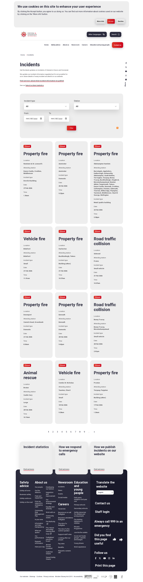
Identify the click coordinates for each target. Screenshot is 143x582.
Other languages (94, 34)
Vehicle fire (34, 239)
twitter (100, 558)
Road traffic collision (105, 241)
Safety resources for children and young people (80, 514)
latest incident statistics (35, 85)
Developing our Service (50, 488)
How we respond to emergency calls (39, 504)
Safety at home (25, 490)
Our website (24, 576)
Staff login (102, 512)
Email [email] (126, 71)
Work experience (80, 547)
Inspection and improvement (50, 494)
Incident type (29, 101)
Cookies (39, 576)
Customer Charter (49, 553)
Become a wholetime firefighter (65, 518)
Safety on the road (26, 502)
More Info (100, 21)
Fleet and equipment (38, 497)
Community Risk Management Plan (39, 513)
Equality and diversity (50, 508)
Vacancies (61, 509)
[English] (105, 492)
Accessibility (78, 576)
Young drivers (79, 543)
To (50, 113)
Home (46, 45)
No (121, 540)
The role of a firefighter (62, 524)
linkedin (113, 558)
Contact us (117, 45)
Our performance (39, 537)
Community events (50, 517)
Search (113, 34)
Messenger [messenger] (126, 80)
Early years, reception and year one (80, 499)
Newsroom (75, 45)
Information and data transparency (39, 525)
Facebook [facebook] (126, 63)
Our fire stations (38, 491)
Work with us (50, 512)
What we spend (38, 531)
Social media (62, 497)
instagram (109, 558)
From (26, 113)
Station (77, 101)
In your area (39, 519)
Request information (39, 542)
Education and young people (100, 45)
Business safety (25, 494)
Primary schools (79, 505)
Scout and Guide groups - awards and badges (80, 537)
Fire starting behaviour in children (78, 521)
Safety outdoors (25, 498)
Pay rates (61, 544)
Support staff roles (65, 534)
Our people (39, 487)
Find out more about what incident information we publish (42, 81)
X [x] (126, 67)
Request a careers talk (64, 551)
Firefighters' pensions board (50, 539)
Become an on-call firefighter (64, 513)
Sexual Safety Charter (50, 558)
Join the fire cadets (80, 532)
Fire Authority (50, 523)
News (60, 490)
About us (66, 45)
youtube (104, 558)
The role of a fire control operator (64, 530)
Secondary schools (81, 508)
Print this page (105, 565)
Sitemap (32, 576)
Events (60, 494)
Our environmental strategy (51, 501)
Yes (114, 539)
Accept (111, 21)
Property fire (36, 153)
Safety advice (55, 45)
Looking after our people (64, 539)
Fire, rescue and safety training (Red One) (50, 531)
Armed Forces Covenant (49, 546)
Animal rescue (30, 375)
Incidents (61, 487)
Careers (85, 45)
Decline (120, 21)
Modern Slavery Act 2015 (63, 576)
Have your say (40, 547)
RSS (117, 128)
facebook (95, 558)
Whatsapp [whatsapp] (126, 75)
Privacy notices (49, 576)
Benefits (61, 547)
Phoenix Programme (78, 527)
